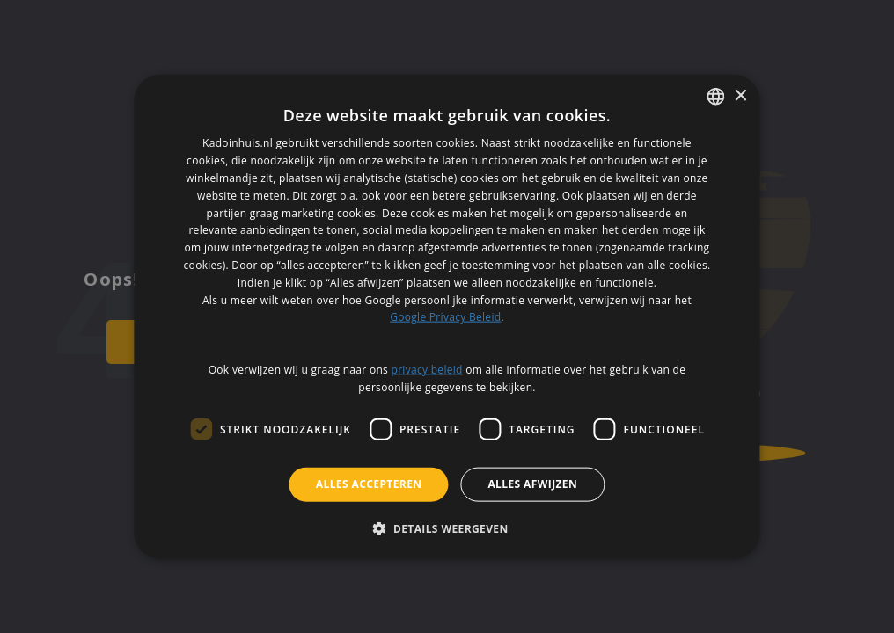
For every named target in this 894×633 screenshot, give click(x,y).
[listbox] (716, 97)
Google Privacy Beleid (445, 316)
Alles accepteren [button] (369, 484)
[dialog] (446, 317)
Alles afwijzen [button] (532, 484)
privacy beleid (427, 368)
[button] (446, 527)
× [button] (740, 95)
